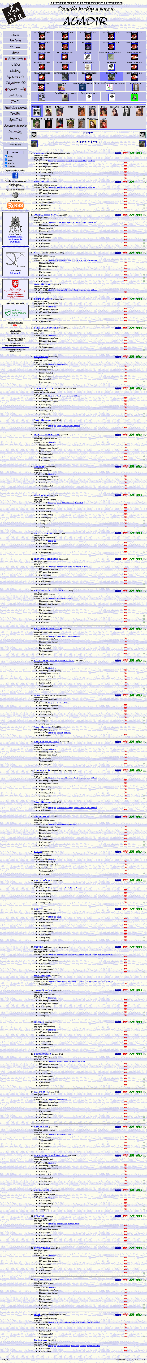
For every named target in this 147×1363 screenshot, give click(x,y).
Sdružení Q (15, 273)
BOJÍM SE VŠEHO (43, 299)
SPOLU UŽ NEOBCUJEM (46, 434)
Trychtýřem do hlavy (80, 161)
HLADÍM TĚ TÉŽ (42, 1279)
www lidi (68, 161)
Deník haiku (66, 222)
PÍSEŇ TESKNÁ (42, 495)
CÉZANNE (39, 1216)
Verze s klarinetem (42, 284)
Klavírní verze (40, 1340)
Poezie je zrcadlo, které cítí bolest (85, 260)
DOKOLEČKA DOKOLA (46, 328)
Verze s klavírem (41, 181)
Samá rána (61, 161)
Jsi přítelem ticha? (93, 1322)
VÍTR (36, 253)
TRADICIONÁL (41, 816)
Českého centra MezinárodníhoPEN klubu (15, 239)
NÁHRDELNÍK (41, 1126)
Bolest (59, 222)
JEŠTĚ (37, 1314)
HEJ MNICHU (41, 356)
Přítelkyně (91, 161)
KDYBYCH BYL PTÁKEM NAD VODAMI (54, 660)
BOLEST (38, 909)
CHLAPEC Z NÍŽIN (43, 388)
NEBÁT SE (39, 466)
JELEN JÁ (39, 1022)
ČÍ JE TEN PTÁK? (43, 770)
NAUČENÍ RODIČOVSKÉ (46, 741)
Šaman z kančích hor (88, 222)
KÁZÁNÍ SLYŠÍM (42, 1190)
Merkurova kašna (74, 636)
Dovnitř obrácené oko (77, 1061)
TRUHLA (38, 947)
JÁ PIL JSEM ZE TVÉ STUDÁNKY (51, 1155)
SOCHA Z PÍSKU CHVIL (46, 215)
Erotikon (60, 703)
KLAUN (38, 851)
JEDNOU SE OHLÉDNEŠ (46, 559)
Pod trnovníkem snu (75, 888)
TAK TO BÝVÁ (41, 1092)
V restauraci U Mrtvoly (65, 260)
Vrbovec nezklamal (63, 1322)
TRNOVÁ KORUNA (43, 533)
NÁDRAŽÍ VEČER (43, 990)
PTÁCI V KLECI (42, 1248)
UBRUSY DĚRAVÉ (43, 880)
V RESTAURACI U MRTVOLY (48, 590)
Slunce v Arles (62, 364)
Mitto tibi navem (68, 503)
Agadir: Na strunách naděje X (102, 954)
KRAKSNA (39, 153)
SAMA (37, 695)
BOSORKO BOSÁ (42, 1054)
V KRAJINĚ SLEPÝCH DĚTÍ (48, 628)
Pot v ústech (76, 222)
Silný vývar (52, 161)
